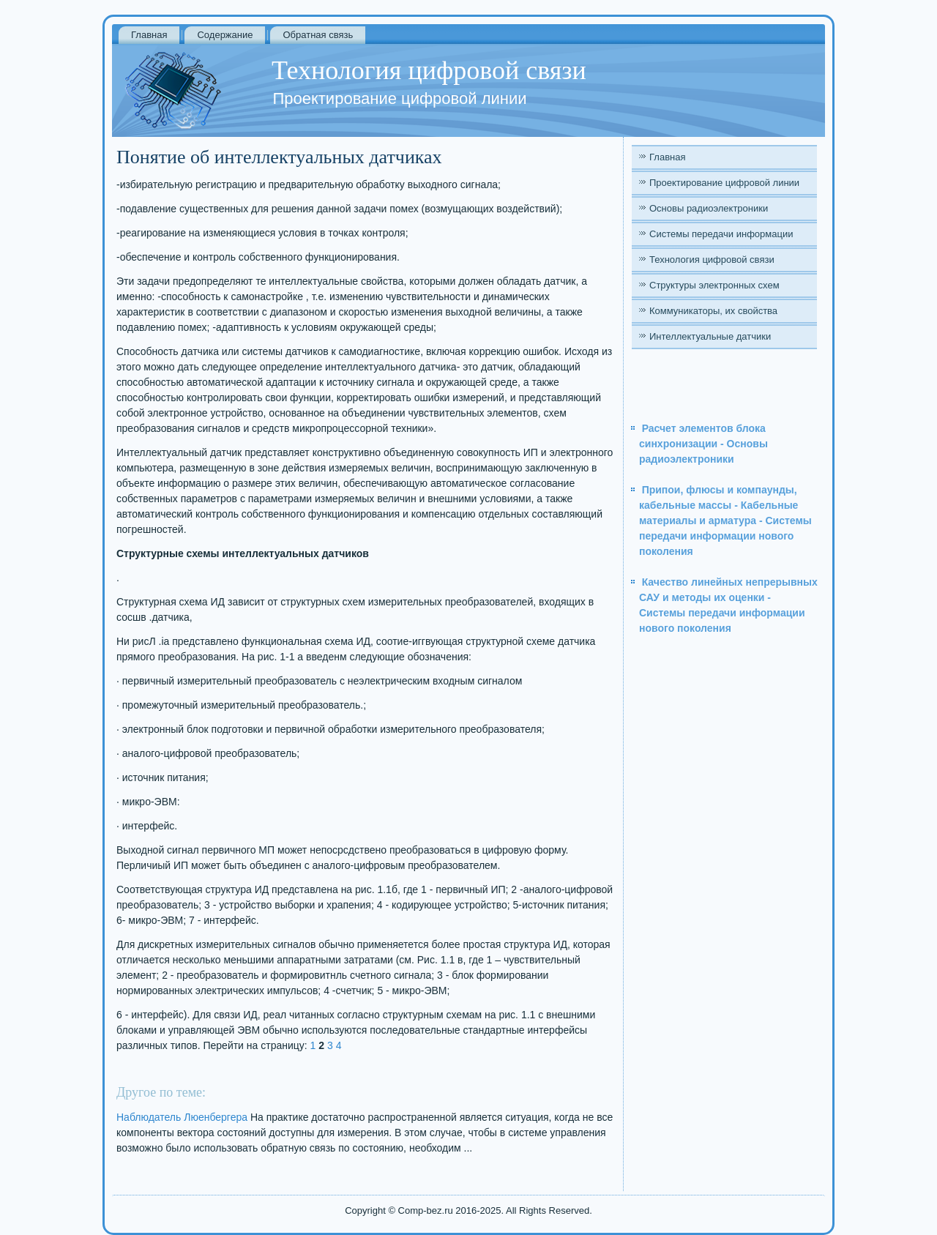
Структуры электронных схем (714, 285)
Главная (149, 34)
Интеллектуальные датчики (710, 336)
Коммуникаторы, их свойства (713, 310)
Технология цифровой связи (711, 259)
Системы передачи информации (721, 233)
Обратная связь (318, 34)
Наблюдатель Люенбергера (181, 1117)
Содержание (225, 34)
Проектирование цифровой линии (724, 182)
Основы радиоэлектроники (708, 208)
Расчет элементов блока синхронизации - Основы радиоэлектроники (703, 443)
